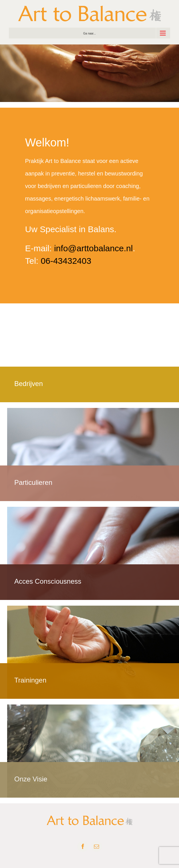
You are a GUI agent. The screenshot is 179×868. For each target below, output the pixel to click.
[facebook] (82, 846)
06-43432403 (66, 260)
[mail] (96, 846)
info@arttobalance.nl (93, 248)
